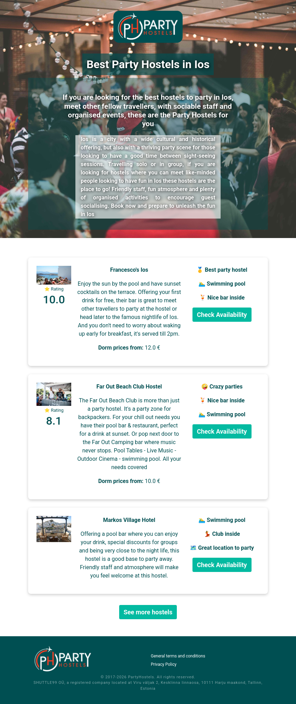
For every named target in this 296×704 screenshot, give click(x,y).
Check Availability (222, 314)
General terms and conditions (178, 656)
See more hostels (148, 612)
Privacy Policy (163, 664)
